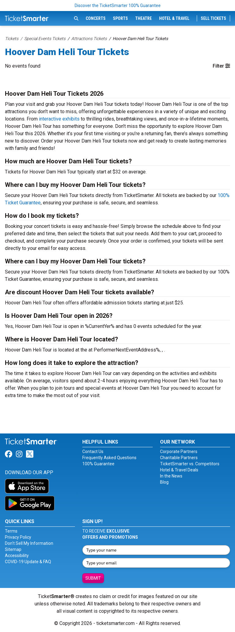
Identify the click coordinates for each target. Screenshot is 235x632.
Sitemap (13, 549)
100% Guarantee (98, 463)
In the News (171, 476)
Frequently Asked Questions (109, 457)
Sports (120, 18)
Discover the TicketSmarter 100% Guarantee (118, 5)
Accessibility (17, 555)
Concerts (96, 18)
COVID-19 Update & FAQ (28, 561)
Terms (11, 531)
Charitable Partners (179, 457)
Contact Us (92, 451)
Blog (164, 482)
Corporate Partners (178, 451)
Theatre (143, 18)
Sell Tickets (213, 18)
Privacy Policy (18, 537)
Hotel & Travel (174, 18)
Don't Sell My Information (29, 543)
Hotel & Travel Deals (179, 469)
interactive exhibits (59, 119)
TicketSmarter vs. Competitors (189, 463)
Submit (93, 578)
